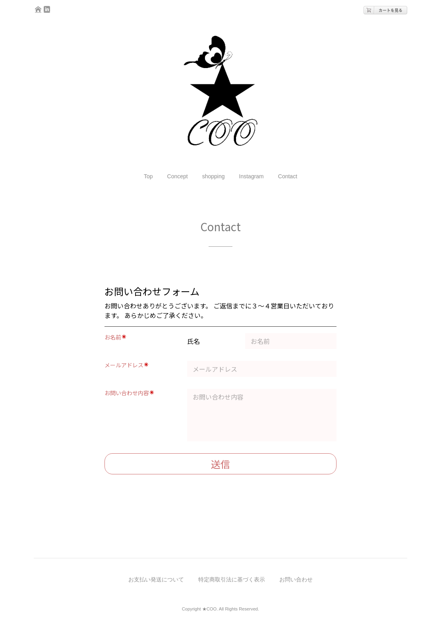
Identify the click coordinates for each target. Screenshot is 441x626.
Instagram (251, 176)
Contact (287, 176)
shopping (213, 176)
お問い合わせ (296, 579)
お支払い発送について (156, 579)
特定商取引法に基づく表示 (231, 579)
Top (148, 176)
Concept (177, 176)
